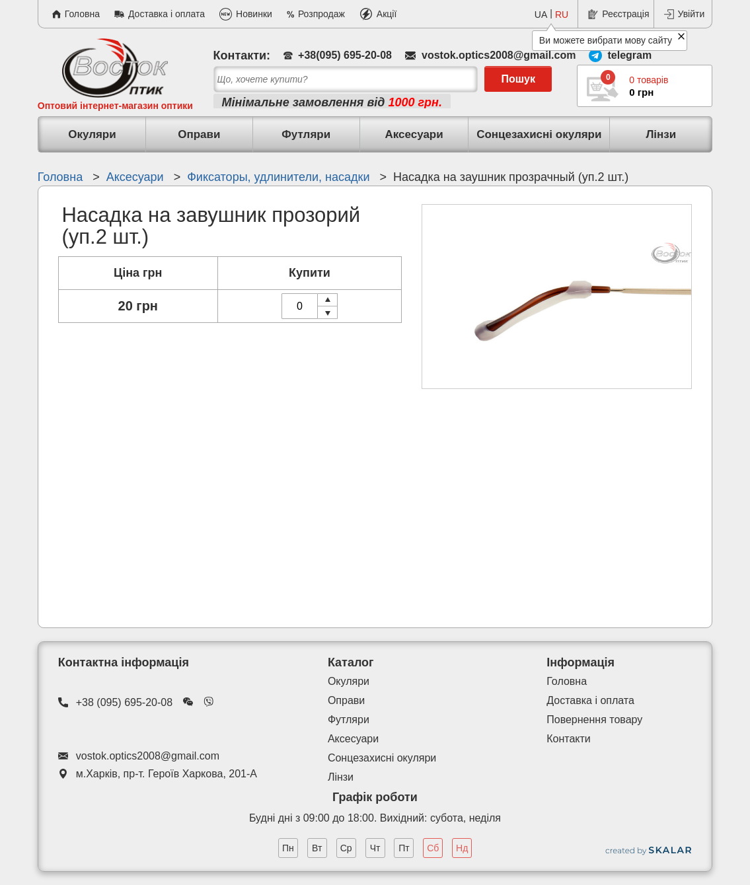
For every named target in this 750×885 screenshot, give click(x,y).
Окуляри (92, 134)
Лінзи (661, 134)
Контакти (568, 738)
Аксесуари (414, 134)
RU (561, 14)
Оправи (199, 134)
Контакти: (242, 55)
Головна (566, 681)
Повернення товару (594, 719)
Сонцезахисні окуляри (538, 134)
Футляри (305, 134)
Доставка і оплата (590, 700)
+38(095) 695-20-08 (345, 55)
